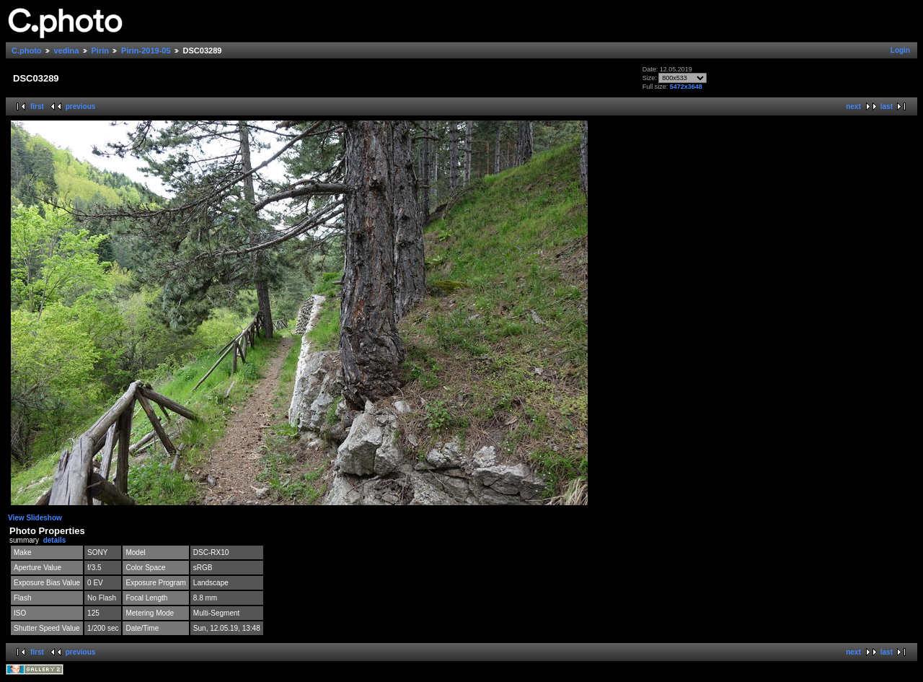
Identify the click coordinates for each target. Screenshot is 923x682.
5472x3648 (686, 86)
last (886, 106)
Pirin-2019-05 (145, 50)
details (54, 540)
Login (900, 50)
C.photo (27, 50)
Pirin (100, 50)
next (853, 106)
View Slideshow (35, 518)
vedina (66, 50)
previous (81, 106)
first (37, 106)
